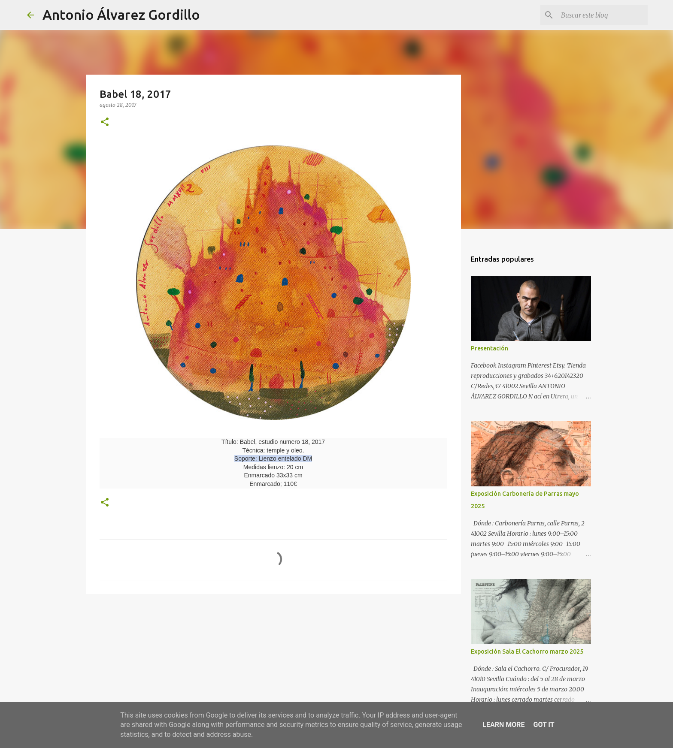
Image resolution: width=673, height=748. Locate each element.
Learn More (503, 725)
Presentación (489, 348)
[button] (105, 122)
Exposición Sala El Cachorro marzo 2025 (527, 651)
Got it (543, 725)
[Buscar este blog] (603, 15)
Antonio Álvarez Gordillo (121, 14)
